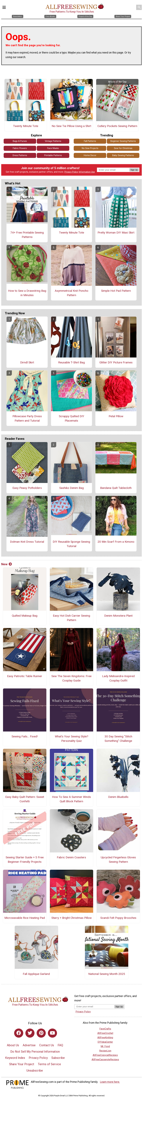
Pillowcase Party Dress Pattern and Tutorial (27, 418)
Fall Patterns (90, 141)
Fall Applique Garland (36, 974)
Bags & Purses (20, 141)
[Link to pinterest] (41, 1033)
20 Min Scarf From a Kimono (116, 541)
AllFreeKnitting (105, 1037)
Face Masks (53, 148)
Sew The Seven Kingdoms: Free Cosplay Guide (71, 678)
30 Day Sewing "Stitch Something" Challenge (118, 739)
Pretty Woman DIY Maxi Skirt (116, 232)
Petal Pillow (116, 416)
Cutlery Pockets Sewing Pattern (117, 126)
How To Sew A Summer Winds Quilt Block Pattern (71, 799)
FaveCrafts (105, 1028)
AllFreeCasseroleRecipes (105, 1059)
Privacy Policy (71, 172)
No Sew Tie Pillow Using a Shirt (71, 126)
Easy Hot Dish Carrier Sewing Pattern (71, 618)
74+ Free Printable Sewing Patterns (27, 235)
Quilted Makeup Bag (24, 615)
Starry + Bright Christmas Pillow (71, 918)
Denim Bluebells (118, 797)
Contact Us (46, 1045)
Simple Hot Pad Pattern (116, 290)
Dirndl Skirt (27, 362)
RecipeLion (105, 1050)
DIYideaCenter (105, 1041)
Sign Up (134, 170)
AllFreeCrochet (105, 1033)
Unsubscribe (34, 1070)
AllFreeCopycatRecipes (105, 1055)
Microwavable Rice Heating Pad (24, 918)
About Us (13, 1045)
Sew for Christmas (123, 148)
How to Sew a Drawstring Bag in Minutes (27, 293)
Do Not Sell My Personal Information (35, 1051)
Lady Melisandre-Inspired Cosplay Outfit (118, 678)
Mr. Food (105, 1046)
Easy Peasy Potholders (27, 488)
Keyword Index (15, 1058)
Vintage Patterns (53, 141)
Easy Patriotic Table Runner (24, 676)
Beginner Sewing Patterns (123, 141)
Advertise (29, 1045)
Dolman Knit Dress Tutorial (27, 541)
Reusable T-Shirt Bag (71, 362)
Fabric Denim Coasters (71, 857)
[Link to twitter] (29, 1033)
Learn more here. (110, 1081)
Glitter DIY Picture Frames (116, 362)
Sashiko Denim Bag (71, 488)
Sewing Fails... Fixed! (25, 736)
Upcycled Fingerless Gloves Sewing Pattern (118, 859)
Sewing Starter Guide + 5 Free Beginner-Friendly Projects (25, 859)
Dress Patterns (20, 155)
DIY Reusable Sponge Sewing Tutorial (71, 544)
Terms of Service (49, 1064)
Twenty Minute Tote (25, 126)
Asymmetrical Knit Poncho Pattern (71, 293)
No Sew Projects (90, 148)
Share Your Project (21, 1064)
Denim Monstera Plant (118, 615)
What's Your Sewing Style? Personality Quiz (71, 739)
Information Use (87, 172)
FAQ (60, 1045)
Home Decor (90, 155)
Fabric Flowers (20, 148)
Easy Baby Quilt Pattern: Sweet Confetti (24, 799)
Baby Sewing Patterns (123, 155)
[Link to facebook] (18, 1033)
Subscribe (58, 1058)
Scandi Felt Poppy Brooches (118, 918)
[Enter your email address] (94, 1006)
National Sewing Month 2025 (106, 974)
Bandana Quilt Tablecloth (116, 488)
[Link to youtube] (52, 1033)
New (6, 564)
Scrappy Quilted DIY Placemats (71, 418)
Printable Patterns (53, 155)
